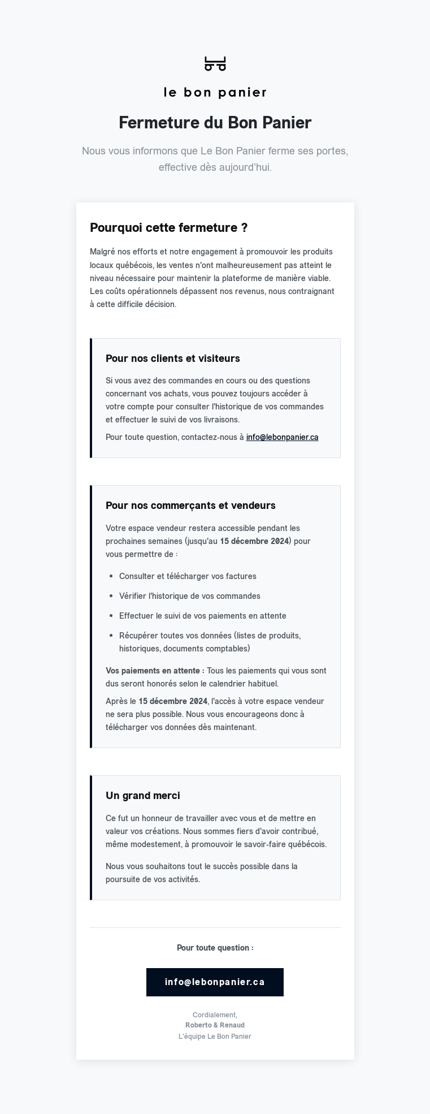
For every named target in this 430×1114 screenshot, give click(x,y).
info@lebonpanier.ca (282, 437)
